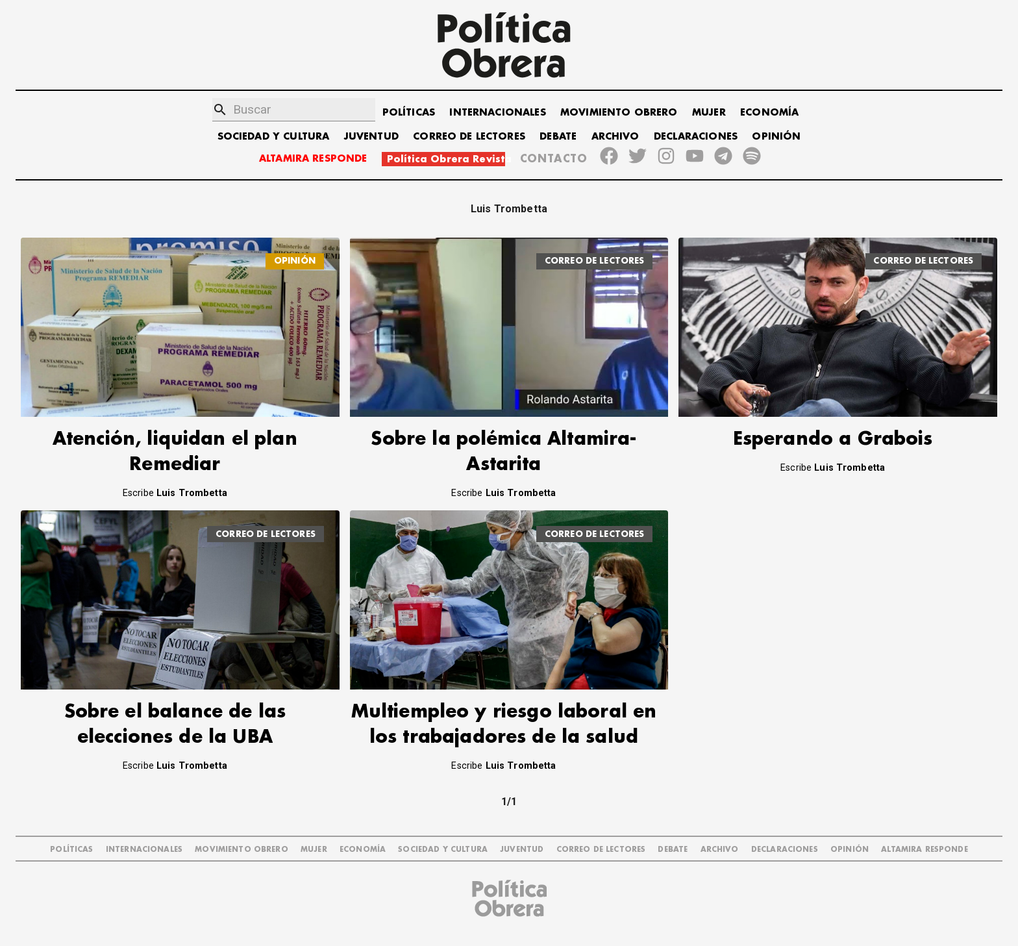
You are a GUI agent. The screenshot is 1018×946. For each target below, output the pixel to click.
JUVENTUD (371, 137)
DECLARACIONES (696, 137)
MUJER (709, 113)
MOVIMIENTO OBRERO (619, 113)
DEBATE (558, 137)
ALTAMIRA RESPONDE (313, 159)
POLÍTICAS (408, 113)
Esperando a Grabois (833, 439)
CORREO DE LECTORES (469, 137)
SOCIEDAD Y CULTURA (273, 137)
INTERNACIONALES (497, 113)
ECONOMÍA (769, 113)
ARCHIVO (615, 137)
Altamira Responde (924, 849)
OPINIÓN (776, 137)
